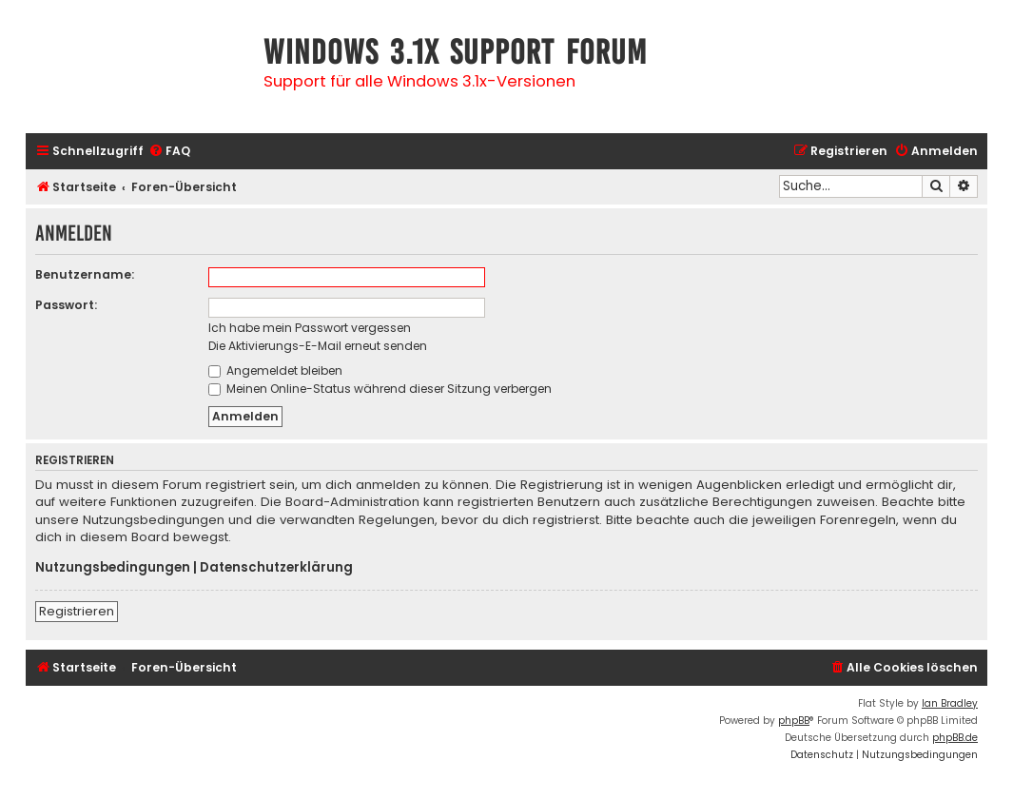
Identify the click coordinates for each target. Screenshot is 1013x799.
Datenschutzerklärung (276, 567)
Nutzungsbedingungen (112, 567)
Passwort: (66, 305)
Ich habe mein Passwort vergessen (309, 328)
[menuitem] (169, 152)
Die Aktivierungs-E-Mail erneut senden (317, 346)
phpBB (793, 720)
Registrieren (76, 611)
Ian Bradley (950, 703)
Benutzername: (84, 274)
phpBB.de (955, 738)
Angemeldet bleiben (275, 370)
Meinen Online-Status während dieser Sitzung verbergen (380, 388)
